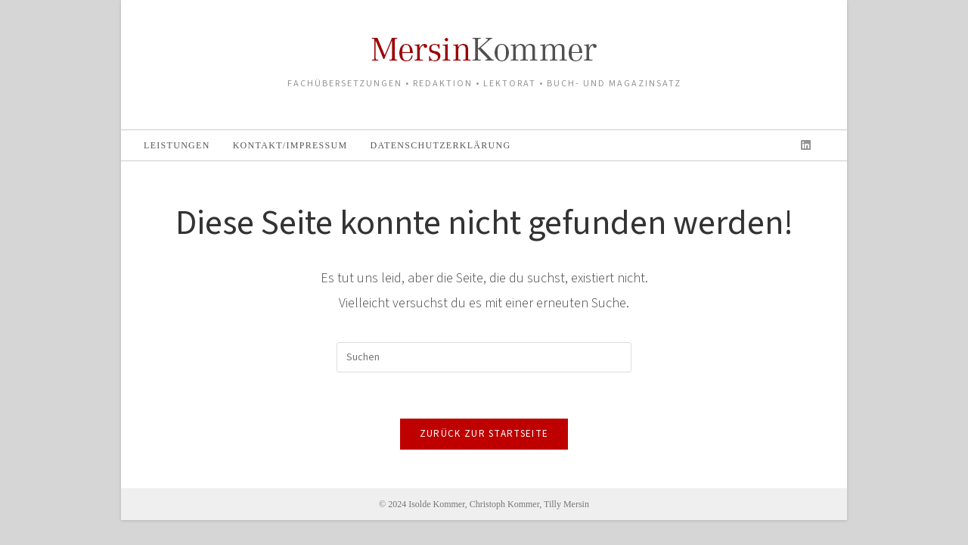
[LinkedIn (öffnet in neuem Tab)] (806, 145)
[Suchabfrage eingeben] (484, 357)
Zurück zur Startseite (484, 434)
